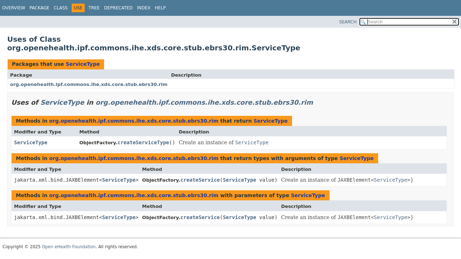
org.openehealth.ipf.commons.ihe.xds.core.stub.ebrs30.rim (88, 84)
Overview (13, 7)
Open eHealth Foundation (68, 246)
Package (39, 7)
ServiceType (83, 64)
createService (200, 180)
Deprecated (118, 7)
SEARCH (348, 21)
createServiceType (143, 142)
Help (160, 7)
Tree (94, 7)
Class (61, 7)
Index (144, 7)
